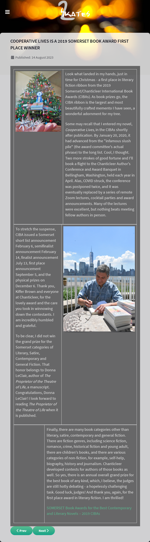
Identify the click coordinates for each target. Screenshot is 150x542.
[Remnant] (75, 16)
